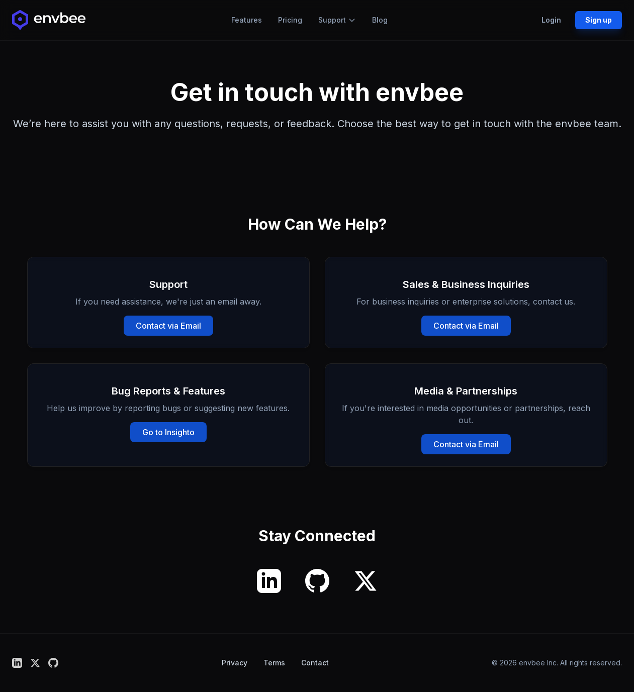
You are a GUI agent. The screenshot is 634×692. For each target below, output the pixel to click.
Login (551, 20)
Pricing (290, 20)
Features (246, 20)
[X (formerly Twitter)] (365, 581)
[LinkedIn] (269, 581)
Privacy (234, 662)
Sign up (598, 20)
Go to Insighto (168, 432)
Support (337, 20)
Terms (274, 662)
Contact (315, 662)
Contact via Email (168, 326)
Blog (380, 20)
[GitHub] (317, 581)
